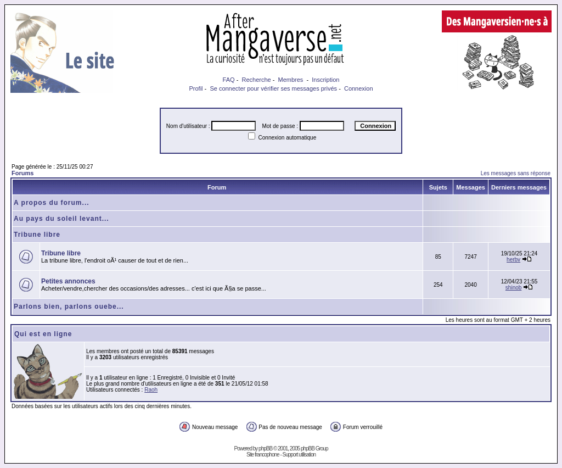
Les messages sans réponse (515, 173)
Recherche (256, 79)
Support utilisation (299, 455)
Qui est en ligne (43, 334)
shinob (513, 288)
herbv (513, 260)
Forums (22, 173)
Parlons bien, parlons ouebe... (69, 306)
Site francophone (262, 455)
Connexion (358, 88)
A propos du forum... (51, 203)
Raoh (151, 390)
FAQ (229, 79)
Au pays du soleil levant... (61, 218)
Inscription (325, 79)
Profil (196, 88)
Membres (291, 79)
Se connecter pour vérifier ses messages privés (273, 88)
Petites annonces (68, 281)
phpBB (265, 448)
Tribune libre (37, 234)
